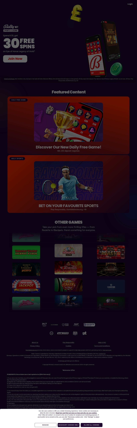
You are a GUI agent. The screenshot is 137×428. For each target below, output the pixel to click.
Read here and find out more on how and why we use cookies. (76, 413)
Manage (45, 425)
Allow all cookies (91, 425)
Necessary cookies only (68, 425)
